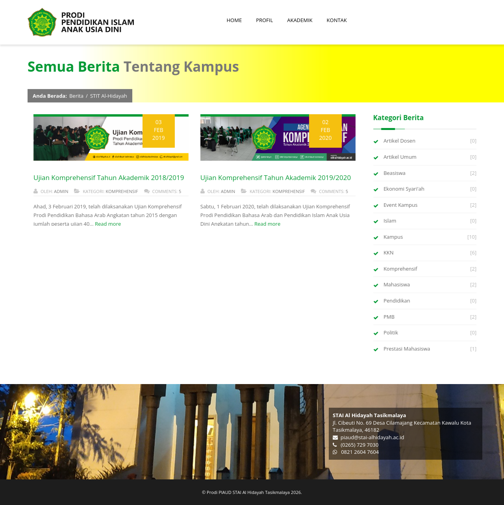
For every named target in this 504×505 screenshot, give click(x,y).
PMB (389, 316)
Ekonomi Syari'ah (404, 188)
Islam (390, 220)
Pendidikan (397, 300)
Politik (391, 332)
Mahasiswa (397, 284)
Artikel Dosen (400, 140)
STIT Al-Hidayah (108, 96)
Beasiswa (395, 172)
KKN (389, 252)
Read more (107, 223)
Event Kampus (401, 204)
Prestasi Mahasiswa (407, 348)
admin (61, 191)
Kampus (393, 236)
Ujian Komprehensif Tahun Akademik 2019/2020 (275, 177)
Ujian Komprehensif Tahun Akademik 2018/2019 (108, 177)
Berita (76, 96)
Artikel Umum (400, 156)
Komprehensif (122, 191)
